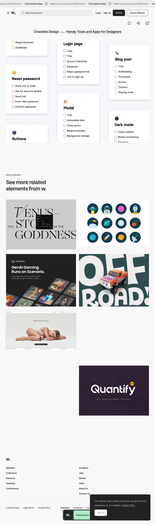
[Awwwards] (13, 13)
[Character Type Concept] (114, 336)
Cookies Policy (13, 507)
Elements (10, 478)
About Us (83, 488)
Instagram (77, 507)
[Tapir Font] (114, 280)
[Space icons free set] (114, 223)
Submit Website (137, 13)
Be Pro (119, 13)
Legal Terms (28, 507)
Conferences (12, 488)
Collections (11, 473)
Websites (10, 468)
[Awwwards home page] (68, 515)
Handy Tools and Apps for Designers (93, 31)
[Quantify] (114, 391)
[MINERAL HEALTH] (41, 330)
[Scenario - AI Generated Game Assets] (41, 280)
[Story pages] (41, 391)
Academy (83, 468)
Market (82, 478)
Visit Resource (82, 515)
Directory (10, 483)
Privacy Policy (44, 507)
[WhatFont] (41, 224)
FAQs (81, 483)
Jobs (81, 473)
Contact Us (84, 493)
